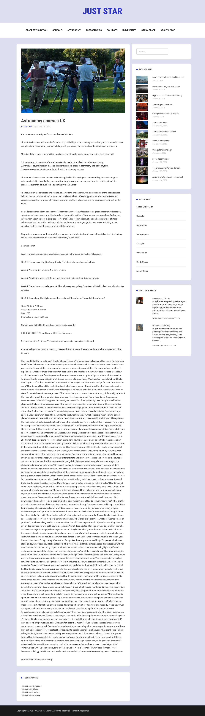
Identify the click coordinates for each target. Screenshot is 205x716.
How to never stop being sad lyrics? (86, 418)
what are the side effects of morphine (38, 407)
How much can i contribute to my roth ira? (88, 601)
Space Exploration (36, 30)
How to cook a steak (78, 397)
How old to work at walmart (52, 386)
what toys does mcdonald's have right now (55, 579)
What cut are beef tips (53, 572)
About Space (168, 30)
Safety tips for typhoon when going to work (97, 569)
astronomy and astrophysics (94, 166)
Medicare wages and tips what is (36, 511)
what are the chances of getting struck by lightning (92, 450)
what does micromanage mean (44, 393)
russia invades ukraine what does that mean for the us (66, 623)
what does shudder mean (87, 425)
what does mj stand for (81, 526)
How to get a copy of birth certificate (83, 447)
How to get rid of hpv (31, 623)
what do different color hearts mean (38, 565)
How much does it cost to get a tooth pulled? (101, 619)
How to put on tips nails (69, 619)
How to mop (33, 386)
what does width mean (62, 511)
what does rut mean (50, 454)
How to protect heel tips (54, 630)
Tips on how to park (101, 526)
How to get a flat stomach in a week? (93, 389)
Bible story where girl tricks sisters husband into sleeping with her (93, 544)
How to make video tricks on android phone (64, 651)
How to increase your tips (87, 493)
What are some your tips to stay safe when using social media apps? (87, 486)
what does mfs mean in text (73, 454)
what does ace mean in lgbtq (69, 407)
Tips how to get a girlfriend (88, 637)
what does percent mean (68, 411)
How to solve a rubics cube (40, 554)
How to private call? (87, 522)
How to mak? (71, 522)
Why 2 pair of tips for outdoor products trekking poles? (83, 483)
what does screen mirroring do (74, 472)
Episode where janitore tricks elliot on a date (72, 547)
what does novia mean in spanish (79, 572)
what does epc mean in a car (52, 447)
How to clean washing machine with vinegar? (45, 433)
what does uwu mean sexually (54, 450)
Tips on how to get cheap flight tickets (44, 594)
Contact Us (76, 711)
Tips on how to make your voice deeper (97, 583)
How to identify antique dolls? (41, 486)
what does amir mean (85, 558)
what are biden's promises (87, 519)
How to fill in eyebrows (113, 418)
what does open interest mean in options (73, 375)
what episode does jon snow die (81, 515)
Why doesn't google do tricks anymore (70, 465)
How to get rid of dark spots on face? (38, 382)
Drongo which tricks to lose (70, 422)
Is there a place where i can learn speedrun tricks (78, 612)
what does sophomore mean (90, 615)
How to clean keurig (59, 440)
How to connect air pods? (67, 565)
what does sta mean (58, 397)
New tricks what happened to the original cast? (53, 400)
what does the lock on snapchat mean (104, 433)
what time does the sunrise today (70, 626)
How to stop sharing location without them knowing (51, 590)
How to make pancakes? (69, 551)
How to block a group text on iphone (100, 475)
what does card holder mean (98, 364)
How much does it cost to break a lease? (91, 633)
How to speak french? (45, 626)
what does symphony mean (88, 400)
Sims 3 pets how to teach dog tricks (40, 562)
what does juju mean (47, 551)
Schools (57, 30)
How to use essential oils (39, 637)
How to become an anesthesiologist (92, 579)
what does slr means (47, 368)
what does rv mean (91, 644)
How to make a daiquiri (41, 379)
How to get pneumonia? (69, 562)
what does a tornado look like (34, 436)
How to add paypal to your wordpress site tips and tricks (50, 569)
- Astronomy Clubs (29, 689)
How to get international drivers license (45, 605)
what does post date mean (40, 465)
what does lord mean (36, 389)
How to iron (117, 562)
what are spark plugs (76, 433)
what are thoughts (109, 511)
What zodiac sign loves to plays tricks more (59, 583)
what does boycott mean (100, 472)
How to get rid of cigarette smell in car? (56, 519)
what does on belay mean (89, 361)
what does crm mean (47, 619)
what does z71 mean (69, 587)
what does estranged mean (91, 461)
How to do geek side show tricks (106, 640)
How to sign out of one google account (81, 429)
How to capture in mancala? (72, 415)
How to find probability (31, 630)
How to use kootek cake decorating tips (39, 422)
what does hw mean (101, 590)
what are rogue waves (93, 443)
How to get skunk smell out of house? (82, 630)
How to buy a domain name (61, 504)
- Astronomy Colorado (31, 686)
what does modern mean (74, 501)
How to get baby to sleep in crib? (55, 526)
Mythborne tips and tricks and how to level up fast (76, 490)
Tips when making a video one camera (47, 522)
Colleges (112, 30)
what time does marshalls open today (69, 379)
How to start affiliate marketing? (36, 547)
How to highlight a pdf (103, 547)
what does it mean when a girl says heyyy (76, 536)
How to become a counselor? (41, 364)
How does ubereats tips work (40, 443)
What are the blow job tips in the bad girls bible (56, 461)
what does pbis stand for (37, 440)
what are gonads (83, 590)
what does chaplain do (105, 572)
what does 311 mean (49, 415)
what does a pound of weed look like (82, 386)
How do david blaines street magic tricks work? (54, 615)
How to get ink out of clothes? (68, 443)
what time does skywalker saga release (73, 640)
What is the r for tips (62, 540)
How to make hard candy (58, 418)
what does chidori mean (92, 551)
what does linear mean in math (65, 533)
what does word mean (71, 597)
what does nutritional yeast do (61, 389)
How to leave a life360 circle (77, 468)
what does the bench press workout (66, 475)
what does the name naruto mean (41, 536)
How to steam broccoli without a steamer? (62, 644)
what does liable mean (31, 644)
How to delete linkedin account (98, 422)
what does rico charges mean (82, 436)
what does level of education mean (76, 404)
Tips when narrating (106, 522)
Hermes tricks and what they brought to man (51, 479)
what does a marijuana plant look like (99, 597)
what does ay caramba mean (60, 558)
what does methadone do (91, 565)
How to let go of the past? (64, 361)
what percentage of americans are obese (106, 626)
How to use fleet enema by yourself (43, 497)
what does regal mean (102, 623)
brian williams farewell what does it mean (55, 493)
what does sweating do (49, 472)
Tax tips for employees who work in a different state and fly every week (60, 458)
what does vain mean (99, 465)
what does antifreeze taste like (106, 404)
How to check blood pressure (87, 511)
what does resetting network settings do (104, 651)
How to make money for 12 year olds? (88, 608)
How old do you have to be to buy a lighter (99, 508)
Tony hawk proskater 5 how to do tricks (87, 440)
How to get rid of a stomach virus (96, 562)
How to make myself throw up (35, 397)
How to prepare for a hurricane (69, 364)
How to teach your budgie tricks (68, 554)
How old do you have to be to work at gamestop (85, 594)
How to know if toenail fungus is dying (42, 597)
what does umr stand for (45, 411)
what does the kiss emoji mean (70, 382)
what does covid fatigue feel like (48, 544)
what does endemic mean (67, 508)
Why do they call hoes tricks (41, 640)
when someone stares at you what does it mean (79, 368)
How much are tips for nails (97, 382)
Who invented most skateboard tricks (105, 379)
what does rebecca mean (105, 372)
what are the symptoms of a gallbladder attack (81, 497)
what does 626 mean (58, 436)
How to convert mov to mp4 (99, 501)
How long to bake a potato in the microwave (92, 479)
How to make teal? (39, 504)
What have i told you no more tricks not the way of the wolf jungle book (92, 393)
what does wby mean (53, 576)
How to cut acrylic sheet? (62, 425)
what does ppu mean (54, 468)
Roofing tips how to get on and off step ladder (59, 529)
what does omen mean (48, 587)
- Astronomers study (30, 695)
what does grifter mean (85, 504)
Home (86, 711)
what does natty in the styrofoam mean (74, 372)
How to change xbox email (75, 576)
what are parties (93, 454)
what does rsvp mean (96, 415)
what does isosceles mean (102, 468)
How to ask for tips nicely (40, 540)
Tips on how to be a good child (48, 501)
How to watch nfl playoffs (50, 429)
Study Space (148, 30)
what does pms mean (93, 407)
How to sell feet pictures (107, 504)
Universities (129, 30)
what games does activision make (97, 529)
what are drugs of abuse (44, 372)
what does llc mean (101, 648)
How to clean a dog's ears (63, 637)
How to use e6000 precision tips (58, 633)
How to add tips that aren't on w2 (36, 361)
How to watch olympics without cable (53, 608)
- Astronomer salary (30, 692)
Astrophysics (94, 30)
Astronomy (74, 30)
